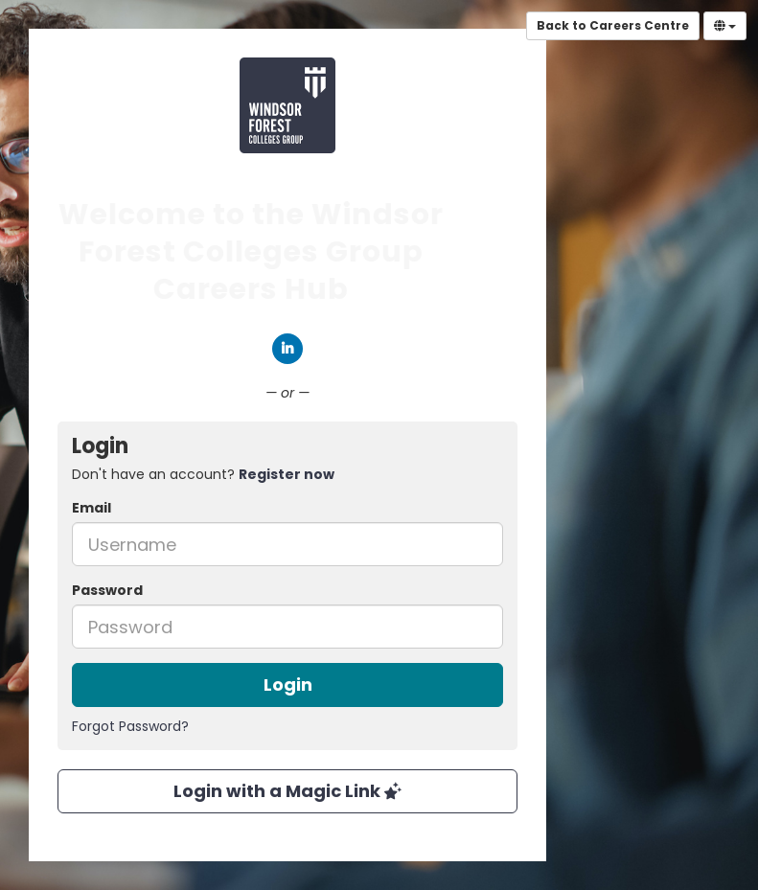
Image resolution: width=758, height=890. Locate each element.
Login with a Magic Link (287, 791)
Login (288, 684)
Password (107, 590)
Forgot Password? (130, 726)
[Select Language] (725, 25)
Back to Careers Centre (613, 25)
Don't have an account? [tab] (203, 474)
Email (91, 507)
